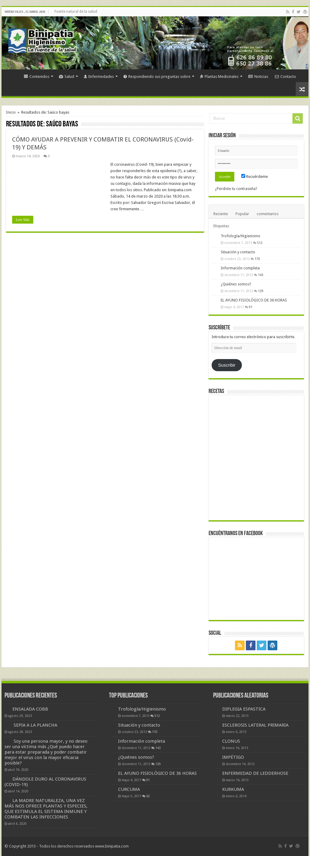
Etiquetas (221, 226)
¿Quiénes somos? (236, 284)
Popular (242, 214)
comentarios (268, 214)
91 (250, 307)
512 (259, 243)
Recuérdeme (254, 176)
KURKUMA (233, 789)
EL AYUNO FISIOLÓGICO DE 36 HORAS (254, 300)
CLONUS (231, 741)
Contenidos (36, 76)
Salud (66, 76)
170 (257, 259)
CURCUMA (129, 789)
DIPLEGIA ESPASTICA (243, 709)
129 (260, 291)
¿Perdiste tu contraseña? (236, 188)
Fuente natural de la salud (75, 11)
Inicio (12, 75)
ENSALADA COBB (30, 709)
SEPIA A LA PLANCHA (35, 725)
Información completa (240, 268)
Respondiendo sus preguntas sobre (157, 76)
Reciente (220, 214)
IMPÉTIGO (233, 757)
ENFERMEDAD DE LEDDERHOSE (255, 773)
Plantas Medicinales (219, 76)
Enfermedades (99, 76)
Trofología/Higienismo (240, 236)
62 (148, 796)
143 (260, 275)
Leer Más (23, 220)
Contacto (285, 76)
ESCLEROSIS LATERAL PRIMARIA (255, 725)
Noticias (258, 76)
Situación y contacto (238, 252)
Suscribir (227, 365)
